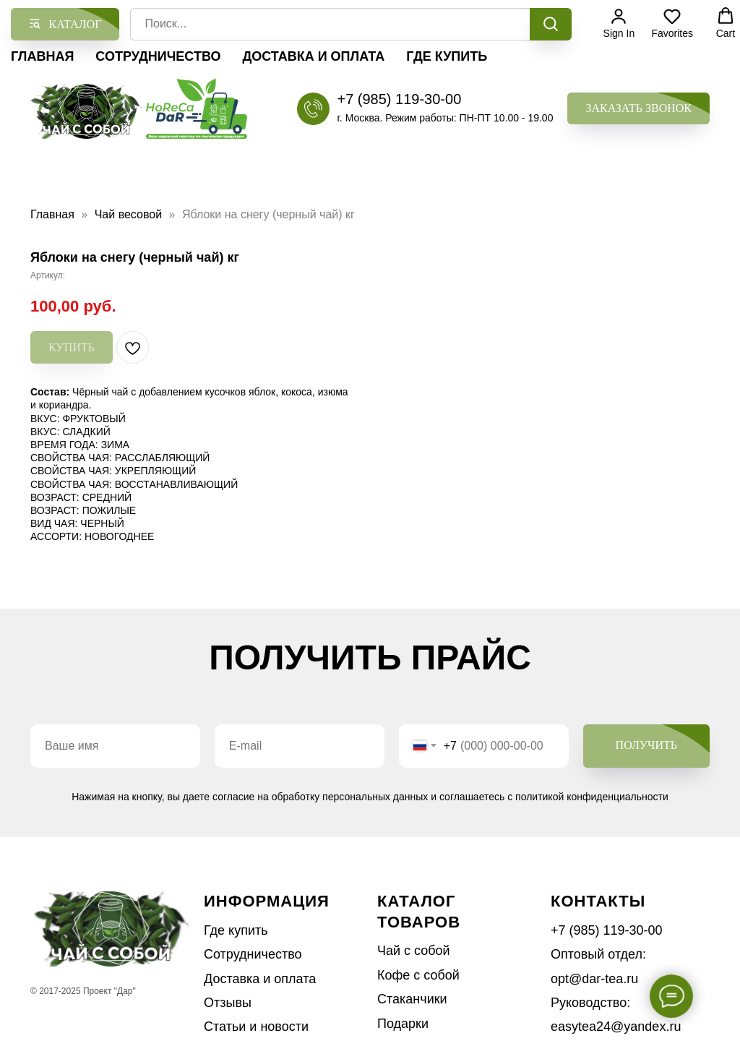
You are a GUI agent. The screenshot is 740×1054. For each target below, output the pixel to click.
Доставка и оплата (313, 56)
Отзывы (227, 1002)
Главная (42, 56)
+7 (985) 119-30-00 (399, 99)
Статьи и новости (256, 1026)
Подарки (403, 1023)
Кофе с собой (418, 975)
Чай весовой (128, 214)
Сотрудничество (157, 56)
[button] (638, 109)
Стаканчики (412, 999)
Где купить (446, 56)
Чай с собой (413, 950)
